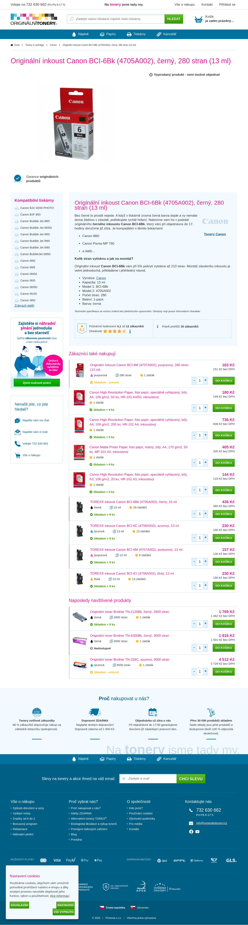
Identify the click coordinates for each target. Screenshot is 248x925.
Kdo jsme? (136, 808)
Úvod (16, 45)
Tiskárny (137, 34)
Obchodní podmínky (142, 818)
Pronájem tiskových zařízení (89, 829)
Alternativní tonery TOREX (89, 818)
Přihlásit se (227, 4)
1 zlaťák (149, 375)
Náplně (76, 34)
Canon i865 (27, 267)
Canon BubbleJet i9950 (35, 254)
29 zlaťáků (140, 507)
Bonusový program (25, 824)
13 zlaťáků (143, 531)
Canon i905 (27, 280)
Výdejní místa (21, 813)
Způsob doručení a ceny (28, 808)
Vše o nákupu (185, 4)
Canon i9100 (28, 293)
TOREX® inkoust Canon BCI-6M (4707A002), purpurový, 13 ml (136, 550)
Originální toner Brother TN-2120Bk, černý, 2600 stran (129, 612)
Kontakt (207, 4)
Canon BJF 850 (30, 214)
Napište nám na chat (32, 420)
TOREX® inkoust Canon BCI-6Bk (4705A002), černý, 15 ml (133, 502)
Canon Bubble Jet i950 (35, 234)
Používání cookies (141, 813)
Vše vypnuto (64, 912)
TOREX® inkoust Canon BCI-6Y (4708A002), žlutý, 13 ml (132, 574)
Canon (53, 45)
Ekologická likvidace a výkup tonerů (94, 824)
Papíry (106, 34)
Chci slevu (191, 779)
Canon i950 (27, 300)
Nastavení (65, 905)
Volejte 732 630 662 (31, 443)
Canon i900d (28, 274)
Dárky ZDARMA (81, 813)
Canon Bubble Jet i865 (35, 221)
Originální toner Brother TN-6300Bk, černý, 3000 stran (129, 636)
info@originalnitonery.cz (211, 823)
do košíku (223, 380)
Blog (74, 834)
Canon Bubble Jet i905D (36, 227)
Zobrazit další (24, 306)
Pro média (135, 824)
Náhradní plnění (23, 834)
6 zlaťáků (145, 555)
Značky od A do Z (24, 818)
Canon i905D (28, 287)
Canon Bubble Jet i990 (35, 247)
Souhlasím (19, 905)
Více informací (59, 896)
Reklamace (20, 829)
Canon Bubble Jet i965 (35, 241)
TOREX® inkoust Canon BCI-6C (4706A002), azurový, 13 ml (134, 526)
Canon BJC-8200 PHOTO (37, 208)
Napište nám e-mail (31, 432)
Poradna (76, 839)
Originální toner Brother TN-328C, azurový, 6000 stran (129, 660)
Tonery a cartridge (34, 45)
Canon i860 (27, 260)
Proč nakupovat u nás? (86, 808)
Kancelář (170, 34)
